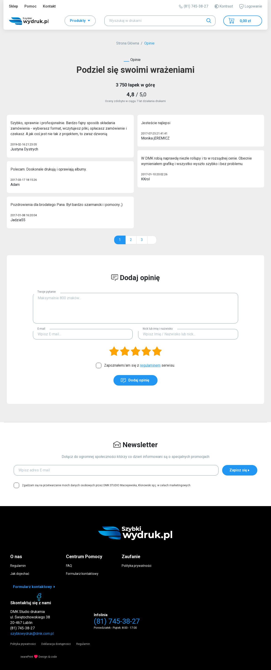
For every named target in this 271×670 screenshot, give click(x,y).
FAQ (69, 566)
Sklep (13, 6)
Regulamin (18, 566)
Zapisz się (239, 470)
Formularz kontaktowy (82, 573)
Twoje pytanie (46, 291)
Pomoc (30, 6)
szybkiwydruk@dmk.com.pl (32, 633)
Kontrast (224, 6)
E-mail (41, 328)
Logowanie (250, 6)
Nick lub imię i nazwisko (158, 328)
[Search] (160, 21)
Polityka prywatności (136, 566)
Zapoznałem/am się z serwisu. (139, 365)
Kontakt (49, 6)
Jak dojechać (19, 573)
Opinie (149, 43)
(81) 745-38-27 (193, 6)
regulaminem (150, 365)
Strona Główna (127, 43)
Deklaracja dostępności (56, 644)
